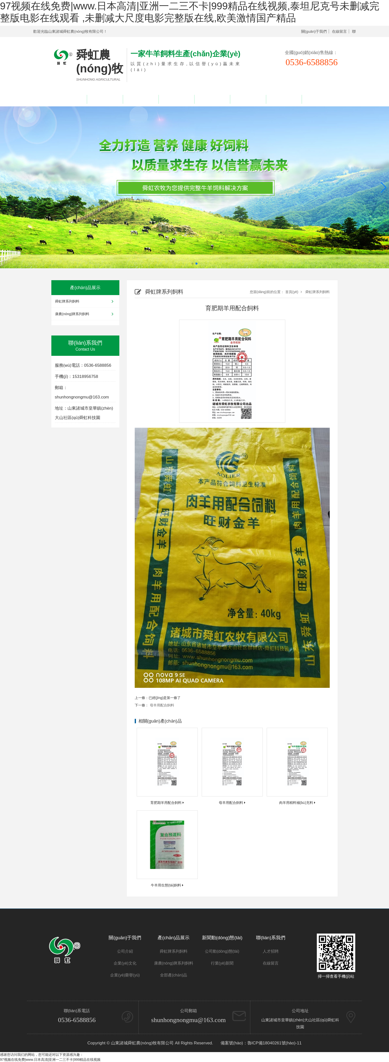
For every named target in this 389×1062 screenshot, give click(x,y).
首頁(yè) (291, 292)
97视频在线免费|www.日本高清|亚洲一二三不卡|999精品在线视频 (50, 1060)
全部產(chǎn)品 (173, 975)
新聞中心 (212, 99)
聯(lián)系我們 (319, 99)
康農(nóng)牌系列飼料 (85, 313)
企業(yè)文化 (125, 963)
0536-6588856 (77, 1020)
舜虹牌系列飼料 (85, 301)
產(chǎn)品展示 (141, 99)
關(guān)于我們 (314, 31)
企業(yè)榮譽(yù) (176, 99)
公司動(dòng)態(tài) (222, 951)
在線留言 (339, 31)
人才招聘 (283, 99)
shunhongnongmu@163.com (188, 1020)
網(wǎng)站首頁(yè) (69, 99)
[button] (383, 187)
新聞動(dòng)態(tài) (222, 937)
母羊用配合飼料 (162, 705)
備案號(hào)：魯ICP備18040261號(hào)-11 (261, 1043)
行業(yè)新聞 (222, 963)
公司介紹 (125, 951)
